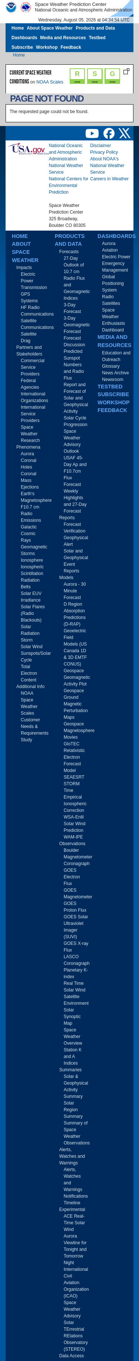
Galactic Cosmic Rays (29, 533)
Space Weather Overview (73, 1036)
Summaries (70, 1069)
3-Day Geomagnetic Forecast (77, 325)
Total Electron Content (29, 673)
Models (66, 577)
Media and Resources (63, 37)
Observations (72, 843)
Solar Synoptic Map (72, 1016)
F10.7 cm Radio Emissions (31, 513)
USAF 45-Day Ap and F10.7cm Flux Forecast (75, 471)
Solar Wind (32, 646)
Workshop (46, 47)
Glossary (110, 366)
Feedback (70, 47)
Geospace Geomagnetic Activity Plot (77, 677)
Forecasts (69, 251)
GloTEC (72, 743)
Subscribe (22, 47)
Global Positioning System (113, 283)
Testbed (97, 37)
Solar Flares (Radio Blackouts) (33, 613)
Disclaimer (100, 145)
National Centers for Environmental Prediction (69, 185)
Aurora (27, 453)
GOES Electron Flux (72, 877)
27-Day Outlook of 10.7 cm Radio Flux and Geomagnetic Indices (77, 278)
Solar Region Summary (73, 1109)
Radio (107, 296)
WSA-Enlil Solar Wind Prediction (75, 823)
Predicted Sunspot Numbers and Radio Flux (74, 365)
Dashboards (24, 37)
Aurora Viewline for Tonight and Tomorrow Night (75, 1249)
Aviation (110, 250)
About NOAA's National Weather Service (107, 165)
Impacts (24, 267)
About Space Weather (50, 28)
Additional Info (30, 686)
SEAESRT (74, 777)
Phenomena (28, 447)
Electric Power (116, 256)
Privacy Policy (104, 152)
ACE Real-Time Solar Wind (74, 1223)
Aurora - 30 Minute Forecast (75, 591)
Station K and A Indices (73, 1056)
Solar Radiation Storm (30, 633)
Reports (67, 517)
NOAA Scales (49, 82)
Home (17, 28)
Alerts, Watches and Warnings (72, 1156)
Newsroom (112, 379)
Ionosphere (32, 560)
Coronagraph (77, 863)
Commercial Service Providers (32, 367)
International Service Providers (33, 414)
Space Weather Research (30, 434)
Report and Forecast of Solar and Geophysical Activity (76, 398)
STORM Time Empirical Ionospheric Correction (75, 797)
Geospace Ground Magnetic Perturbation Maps (76, 704)
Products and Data (95, 28)
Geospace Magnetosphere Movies (79, 730)
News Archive (115, 372)
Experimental (72, 1209)
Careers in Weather (109, 178)
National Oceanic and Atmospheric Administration (66, 152)
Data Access (71, 1355)
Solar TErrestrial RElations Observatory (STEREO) (76, 1336)
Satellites (111, 303)
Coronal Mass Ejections (30, 480)
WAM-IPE (73, 837)
